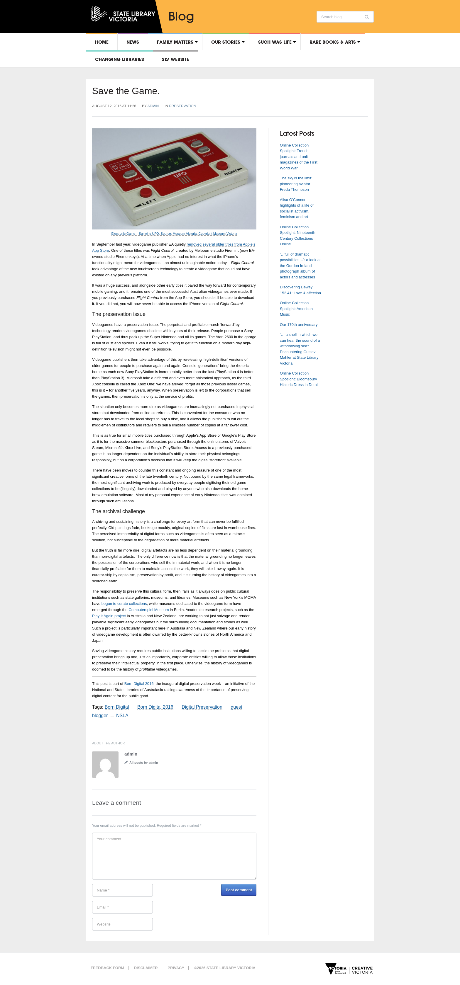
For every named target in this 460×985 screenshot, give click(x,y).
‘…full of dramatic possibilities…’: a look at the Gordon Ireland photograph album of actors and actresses (300, 265)
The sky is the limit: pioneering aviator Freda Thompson (296, 184)
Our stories (225, 42)
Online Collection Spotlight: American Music (296, 309)
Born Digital (117, 707)
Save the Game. (126, 91)
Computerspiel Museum (148, 610)
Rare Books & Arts (333, 42)
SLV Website (175, 59)
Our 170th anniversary (299, 324)
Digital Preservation (202, 707)
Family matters (175, 42)
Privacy (176, 968)
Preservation (182, 106)
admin (153, 106)
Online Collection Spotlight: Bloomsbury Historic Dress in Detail (299, 379)
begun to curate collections (124, 603)
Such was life (275, 42)
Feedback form (107, 968)
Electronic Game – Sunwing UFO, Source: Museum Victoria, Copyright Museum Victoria (174, 233)
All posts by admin (143, 762)
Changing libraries (119, 59)
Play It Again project (109, 616)
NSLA (122, 715)
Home (102, 42)
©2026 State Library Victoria (225, 968)
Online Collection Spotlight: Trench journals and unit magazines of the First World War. (298, 156)
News (132, 42)
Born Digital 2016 (139, 683)
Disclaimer (146, 968)
